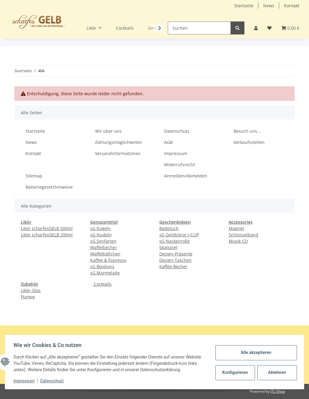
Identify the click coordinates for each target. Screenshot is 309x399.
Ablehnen (276, 372)
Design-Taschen (175, 260)
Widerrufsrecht (179, 164)
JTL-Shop (277, 391)
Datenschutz (177, 131)
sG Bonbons (102, 266)
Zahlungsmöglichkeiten (118, 142)
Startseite (243, 5)
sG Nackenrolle (174, 241)
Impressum (175, 153)
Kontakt (291, 5)
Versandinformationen (118, 153)
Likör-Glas (31, 290)
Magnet (236, 228)
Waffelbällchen (105, 254)
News (268, 5)
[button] (256, 28)
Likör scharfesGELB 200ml (47, 235)
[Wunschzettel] (269, 28)
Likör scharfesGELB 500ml (47, 228)
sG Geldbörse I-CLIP (179, 235)
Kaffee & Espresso (108, 260)
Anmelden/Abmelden (185, 176)
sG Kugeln (100, 228)
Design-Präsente (176, 254)
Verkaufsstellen (249, 142)
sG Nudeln (101, 235)
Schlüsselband (243, 235)
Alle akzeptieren (254, 352)
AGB (168, 142)
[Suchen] (199, 27)
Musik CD (238, 241)
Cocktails (102, 284)
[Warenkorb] (290, 28)
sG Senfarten (103, 241)
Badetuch (169, 228)
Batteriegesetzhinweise (49, 187)
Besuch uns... (247, 131)
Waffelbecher (103, 247)
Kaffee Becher (173, 266)
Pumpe (28, 297)
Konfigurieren (234, 372)
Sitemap (34, 176)
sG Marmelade (105, 273)
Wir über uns (108, 131)
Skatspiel (168, 247)
